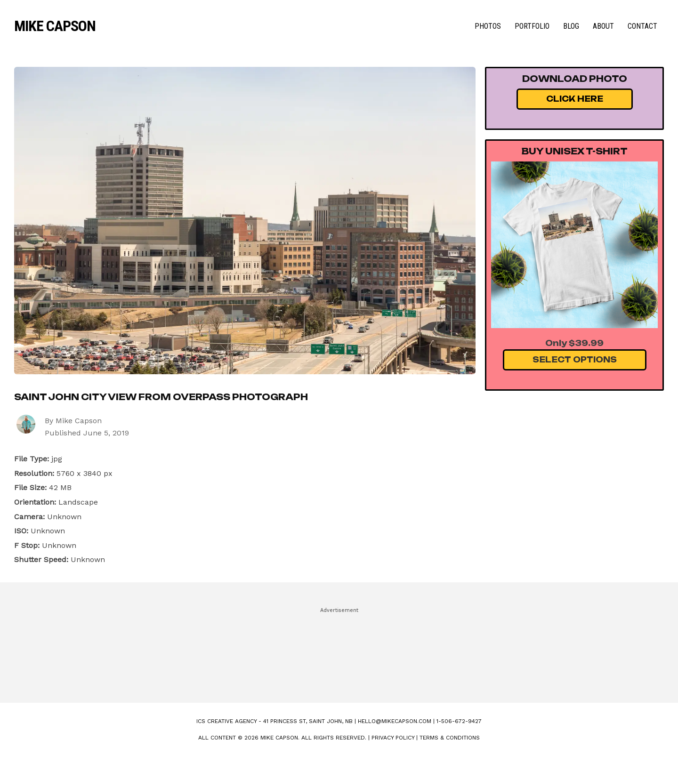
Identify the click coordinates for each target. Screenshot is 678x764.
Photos (488, 26)
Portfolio (532, 26)
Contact (642, 26)
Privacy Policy (392, 737)
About (603, 26)
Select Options (575, 359)
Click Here (574, 99)
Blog (571, 26)
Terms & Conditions (450, 737)
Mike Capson (55, 26)
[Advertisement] (339, 651)
